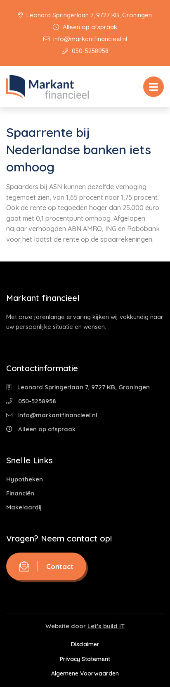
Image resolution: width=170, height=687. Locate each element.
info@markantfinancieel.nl (85, 39)
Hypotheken (24, 479)
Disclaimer (85, 644)
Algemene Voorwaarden (85, 673)
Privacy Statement (85, 659)
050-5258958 (85, 51)
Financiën (20, 493)
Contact (46, 566)
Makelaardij (24, 507)
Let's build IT (106, 626)
